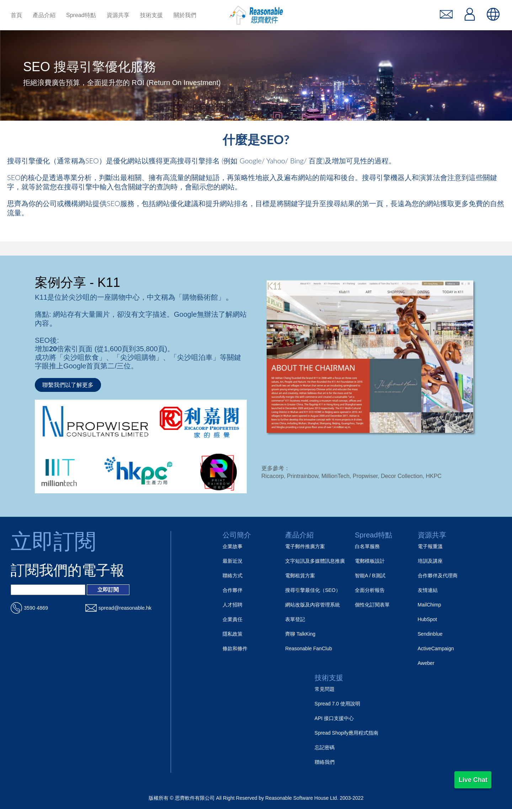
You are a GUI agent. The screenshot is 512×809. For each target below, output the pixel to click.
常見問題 (325, 689)
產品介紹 (299, 535)
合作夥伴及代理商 (438, 575)
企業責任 (232, 619)
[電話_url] (48, 608)
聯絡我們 (325, 762)
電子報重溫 (430, 546)
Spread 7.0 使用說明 (337, 703)
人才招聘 (232, 605)
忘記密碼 (325, 747)
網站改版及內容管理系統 (312, 605)
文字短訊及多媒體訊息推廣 (315, 561)
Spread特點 (373, 535)
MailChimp (429, 605)
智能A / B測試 (370, 575)
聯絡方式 (232, 575)
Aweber (426, 663)
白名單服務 (367, 546)
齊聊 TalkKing (300, 634)
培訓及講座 (430, 561)
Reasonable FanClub (308, 648)
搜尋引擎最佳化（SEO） (313, 590)
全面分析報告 (370, 590)
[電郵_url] (122, 608)
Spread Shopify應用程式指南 (347, 733)
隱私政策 (232, 634)
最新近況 (232, 561)
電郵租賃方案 (300, 575)
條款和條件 (235, 648)
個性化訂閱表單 (372, 605)
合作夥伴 (232, 590)
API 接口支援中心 (334, 718)
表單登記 (295, 619)
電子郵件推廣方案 (305, 546)
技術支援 (329, 678)
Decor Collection (401, 476)
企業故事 (232, 546)
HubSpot (427, 619)
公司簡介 (237, 535)
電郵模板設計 (370, 561)
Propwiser (365, 476)
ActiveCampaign (436, 648)
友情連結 (428, 590)
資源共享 (432, 535)
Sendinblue (430, 634)
